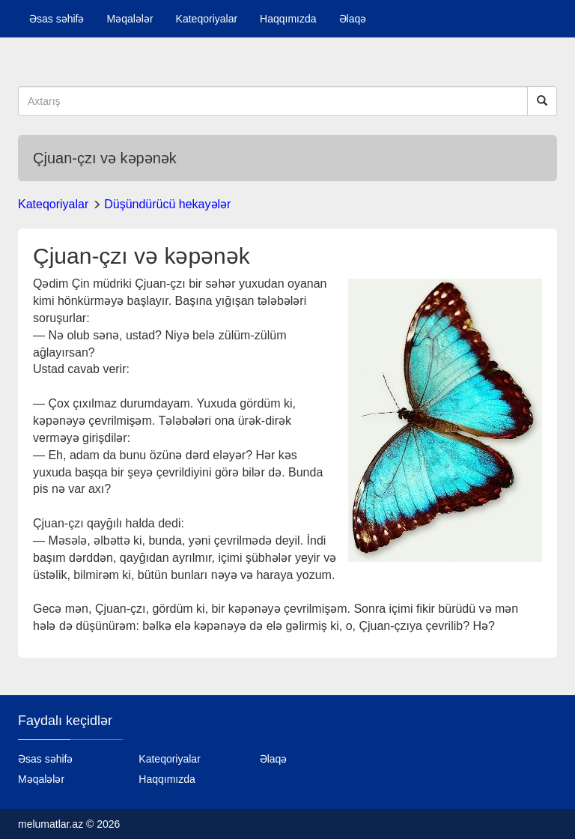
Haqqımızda (288, 19)
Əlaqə (353, 19)
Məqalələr (129, 19)
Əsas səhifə (56, 19)
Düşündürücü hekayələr (167, 204)
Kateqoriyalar (207, 19)
